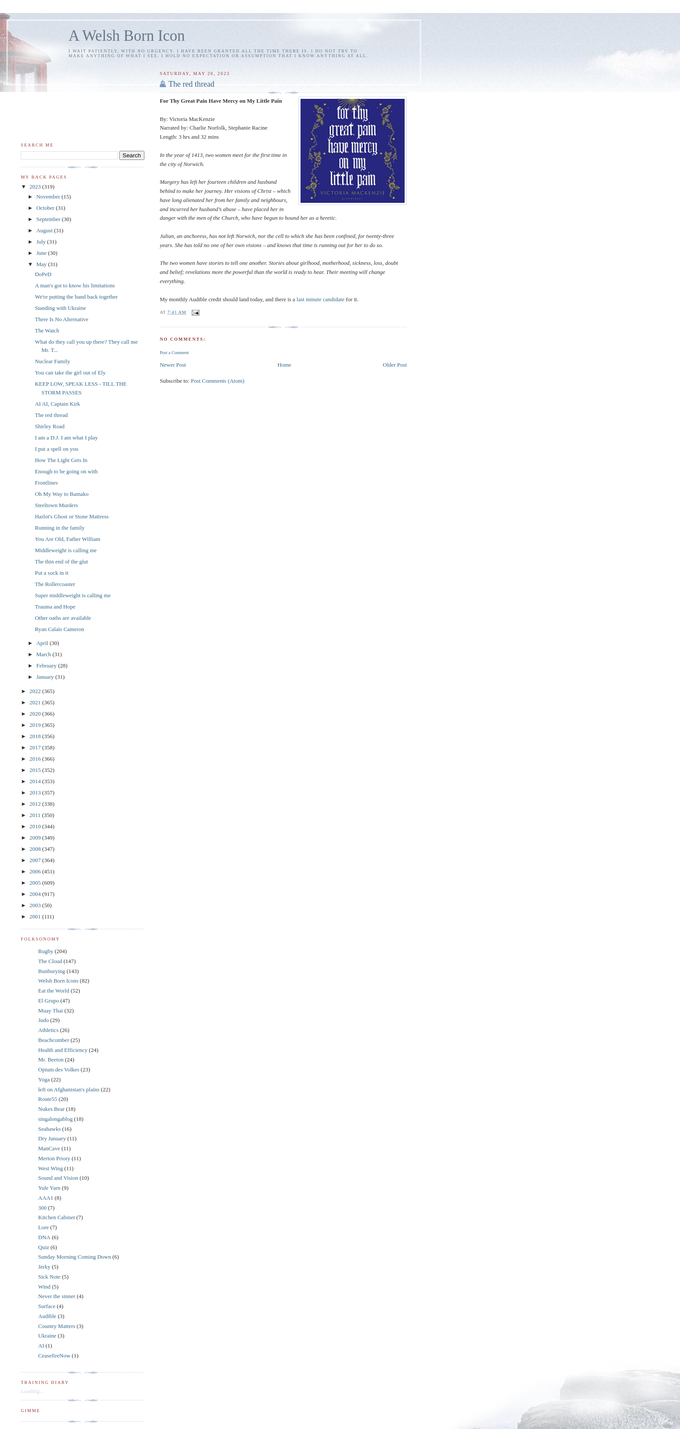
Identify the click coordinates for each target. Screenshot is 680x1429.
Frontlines (46, 482)
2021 (35, 702)
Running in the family (59, 527)
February (47, 665)
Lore (43, 1227)
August (45, 230)
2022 (35, 691)
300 (42, 1207)
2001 (35, 916)
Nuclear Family (52, 361)
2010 (35, 826)
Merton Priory (54, 1158)
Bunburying (51, 971)
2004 (35, 894)
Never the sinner (56, 1296)
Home (284, 364)
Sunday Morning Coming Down (74, 1256)
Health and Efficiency (63, 1050)
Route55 (47, 1099)
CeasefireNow (54, 1355)
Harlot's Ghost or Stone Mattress (71, 516)
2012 (35, 804)
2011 (35, 815)
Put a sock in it (51, 573)
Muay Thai (50, 1010)
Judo (43, 1020)
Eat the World (53, 990)
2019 (35, 725)
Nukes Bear (51, 1109)
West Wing (50, 1168)
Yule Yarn (49, 1188)
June (42, 253)
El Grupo (48, 1000)
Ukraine (47, 1335)
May (42, 264)
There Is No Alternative (61, 319)
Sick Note (49, 1276)
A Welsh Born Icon (127, 35)
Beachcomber (53, 1040)
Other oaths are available (63, 618)
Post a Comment (174, 352)
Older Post (395, 364)
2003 (35, 905)
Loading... (32, 1391)
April (43, 643)
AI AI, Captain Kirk (57, 403)
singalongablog (55, 1119)
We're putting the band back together (76, 296)
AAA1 (45, 1198)
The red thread (191, 84)
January (46, 677)
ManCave (49, 1148)
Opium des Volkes (58, 1069)
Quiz (43, 1247)
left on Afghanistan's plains (68, 1089)
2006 (35, 871)
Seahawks (49, 1129)
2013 (35, 792)
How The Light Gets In (61, 460)
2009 (35, 837)
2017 (35, 747)
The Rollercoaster (55, 584)
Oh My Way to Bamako (61, 494)
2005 (35, 882)
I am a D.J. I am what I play (66, 437)
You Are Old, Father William (67, 539)
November (49, 196)
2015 (35, 770)
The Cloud (50, 961)
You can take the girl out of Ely (70, 372)
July (41, 241)
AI (41, 1345)
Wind (44, 1286)
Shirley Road (49, 426)
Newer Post (173, 364)
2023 (35, 186)
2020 (35, 713)
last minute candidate (321, 299)
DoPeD (43, 274)
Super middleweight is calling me (73, 595)
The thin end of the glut (61, 561)
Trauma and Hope (55, 606)
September (49, 219)
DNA (44, 1237)
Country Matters (56, 1326)
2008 (35, 849)
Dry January (52, 1138)
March (44, 654)
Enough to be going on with (66, 471)
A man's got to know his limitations (74, 285)
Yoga (44, 1079)
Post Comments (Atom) (218, 381)
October (46, 208)
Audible (47, 1316)
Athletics (48, 1030)
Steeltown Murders (56, 505)
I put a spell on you (56, 449)
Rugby (45, 951)
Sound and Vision (58, 1178)
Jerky (44, 1266)
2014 (35, 781)
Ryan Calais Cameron (59, 629)
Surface (47, 1306)
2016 (35, 758)
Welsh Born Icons (58, 980)
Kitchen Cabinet (56, 1217)
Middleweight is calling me (66, 550)
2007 (35, 860)
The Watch (47, 330)
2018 (35, 736)
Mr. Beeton (51, 1059)
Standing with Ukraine (60, 308)
